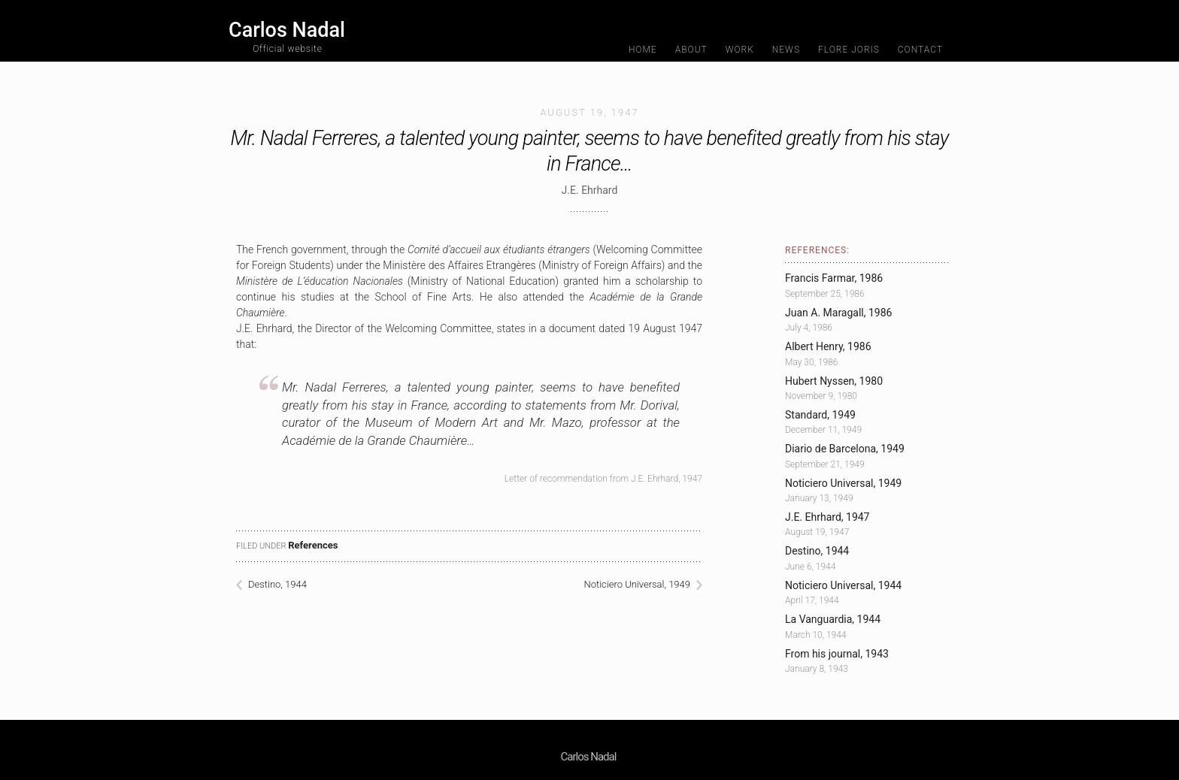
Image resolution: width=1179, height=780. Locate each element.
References (313, 545)
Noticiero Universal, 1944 (843, 585)
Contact (920, 49)
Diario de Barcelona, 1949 (845, 449)
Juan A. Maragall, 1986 (838, 313)
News (786, 49)
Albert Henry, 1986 (828, 346)
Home (643, 49)
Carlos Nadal (287, 35)
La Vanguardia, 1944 (832, 619)
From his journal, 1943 (837, 654)
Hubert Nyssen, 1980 (834, 381)
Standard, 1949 (820, 415)
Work (740, 49)
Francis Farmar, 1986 (834, 278)
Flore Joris (849, 49)
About (691, 49)
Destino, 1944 (277, 584)
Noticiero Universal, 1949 (636, 584)
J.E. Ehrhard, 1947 (827, 517)
